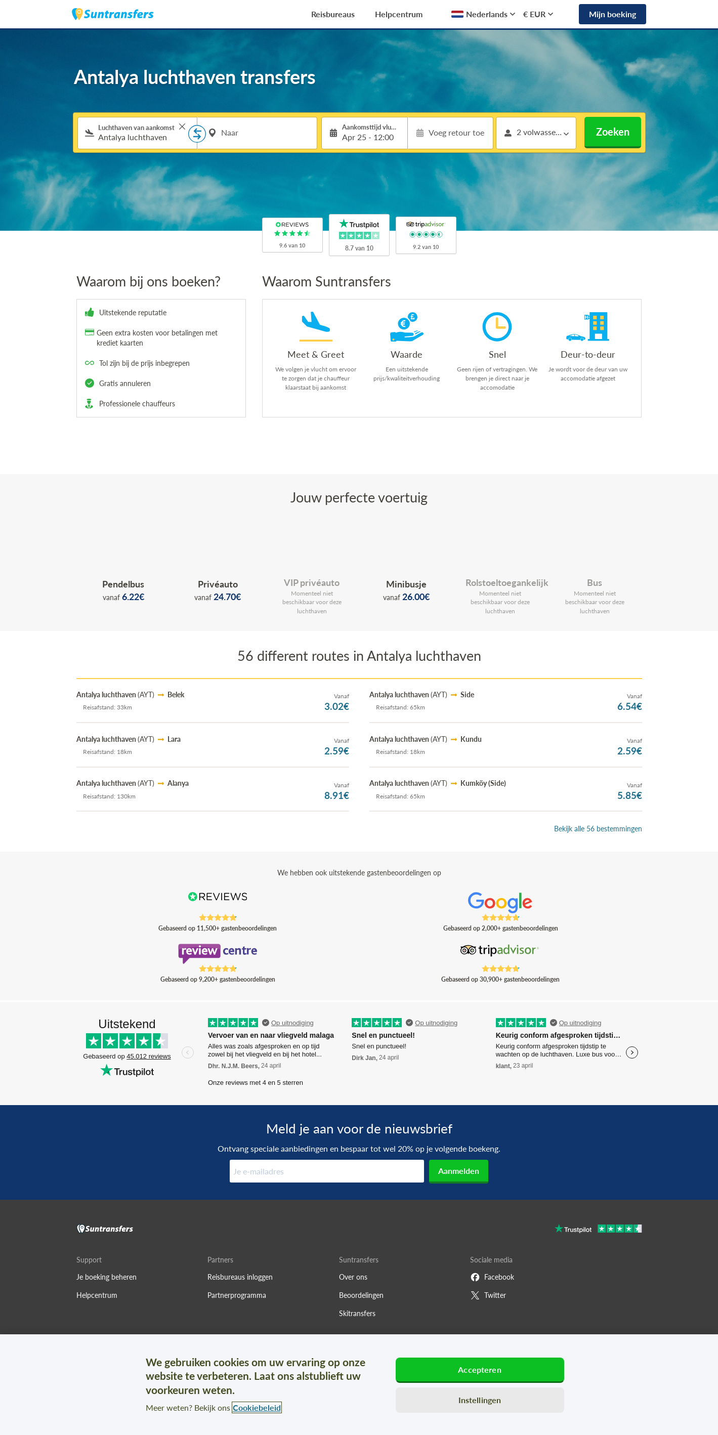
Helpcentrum (399, 14)
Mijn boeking (612, 14)
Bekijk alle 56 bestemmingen (598, 828)
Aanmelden (458, 1170)
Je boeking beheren (106, 1277)
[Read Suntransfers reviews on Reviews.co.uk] (217, 902)
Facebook (492, 1277)
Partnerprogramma (236, 1295)
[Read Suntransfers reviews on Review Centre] (217, 953)
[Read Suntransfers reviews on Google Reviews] (500, 902)
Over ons (353, 1277)
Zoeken (612, 131)
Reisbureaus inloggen (240, 1277)
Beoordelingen (361, 1295)
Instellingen (479, 1400)
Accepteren (479, 1369)
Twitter (488, 1295)
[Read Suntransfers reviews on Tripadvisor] (500, 953)
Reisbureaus (333, 14)
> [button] (182, 126)
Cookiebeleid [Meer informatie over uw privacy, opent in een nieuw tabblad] (257, 1407)
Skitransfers (357, 1313)
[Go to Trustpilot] (598, 1230)
